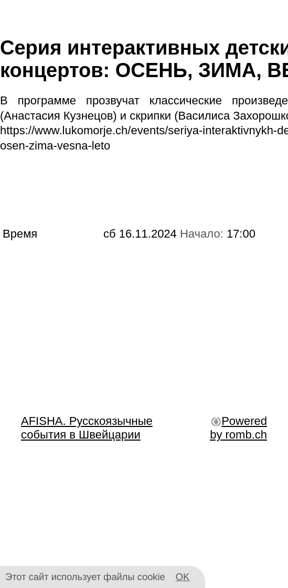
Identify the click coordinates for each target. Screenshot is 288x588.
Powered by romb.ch (238, 427)
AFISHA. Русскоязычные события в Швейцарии (87, 427)
